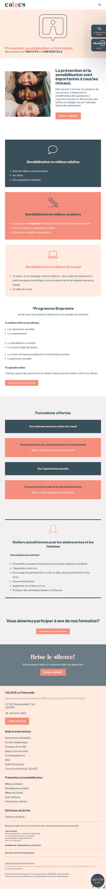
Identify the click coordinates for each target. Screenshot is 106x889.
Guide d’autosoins (14, 764)
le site (97, 881)
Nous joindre (68, 116)
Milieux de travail (14, 792)
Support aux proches (16, 751)
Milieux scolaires (14, 783)
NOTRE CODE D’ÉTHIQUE (17, 853)
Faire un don (17, 721)
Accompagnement (15, 755)
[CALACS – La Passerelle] (15, 4)
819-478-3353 (18, 713)
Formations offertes (16, 801)
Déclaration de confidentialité (34, 876)
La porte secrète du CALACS (21, 768)
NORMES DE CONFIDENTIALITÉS (20, 845)
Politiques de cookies (13, 876)
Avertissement (62, 876)
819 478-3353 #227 (13, 840)
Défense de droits (15, 816)
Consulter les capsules (22, 383)
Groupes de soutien (15, 746)
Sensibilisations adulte (17, 788)
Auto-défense (12, 797)
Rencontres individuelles (18, 737)
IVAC (7, 759)
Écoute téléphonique (16, 742)
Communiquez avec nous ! (53, 631)
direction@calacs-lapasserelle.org (18, 838)
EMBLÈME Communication (58, 874)
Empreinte (52, 876)
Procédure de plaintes (14, 869)
